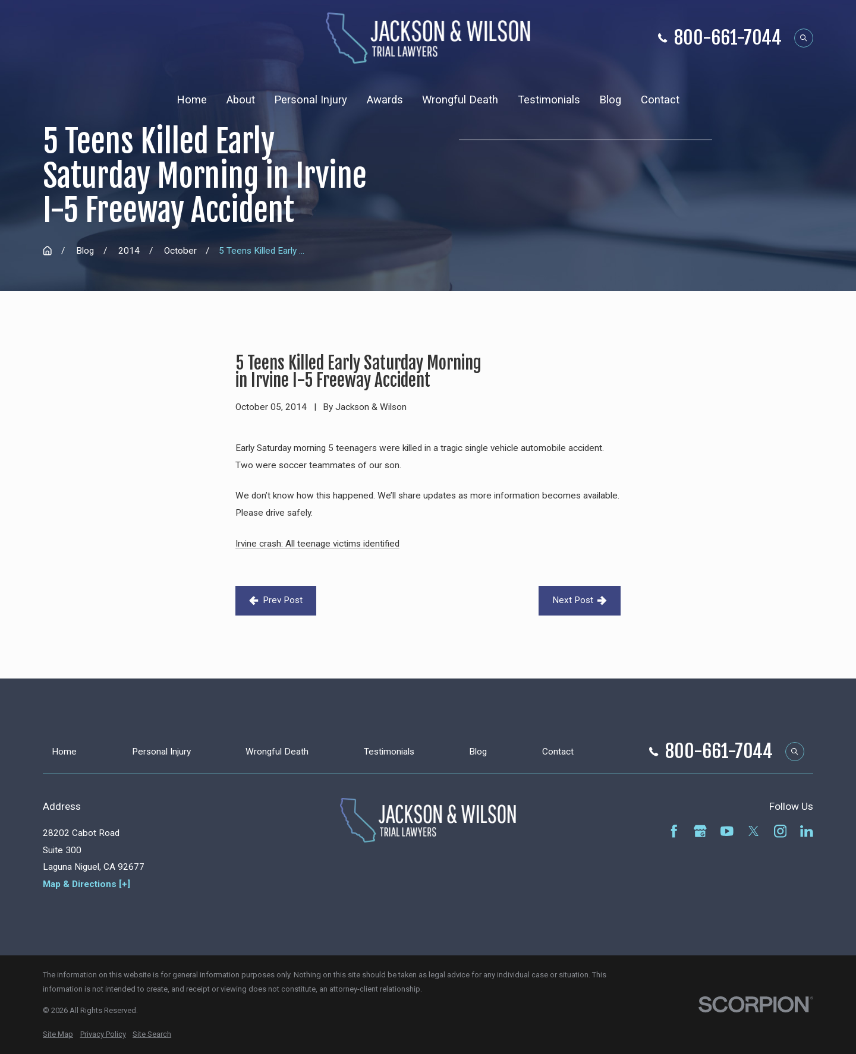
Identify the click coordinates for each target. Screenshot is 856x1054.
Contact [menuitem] (660, 99)
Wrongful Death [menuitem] (460, 99)
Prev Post (276, 600)
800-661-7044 (728, 38)
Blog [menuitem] (610, 99)
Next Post (579, 600)
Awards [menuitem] (385, 99)
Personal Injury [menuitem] (310, 99)
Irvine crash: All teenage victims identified (317, 543)
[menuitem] (58, 1034)
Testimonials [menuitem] (549, 99)
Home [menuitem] (192, 99)
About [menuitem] (240, 99)
